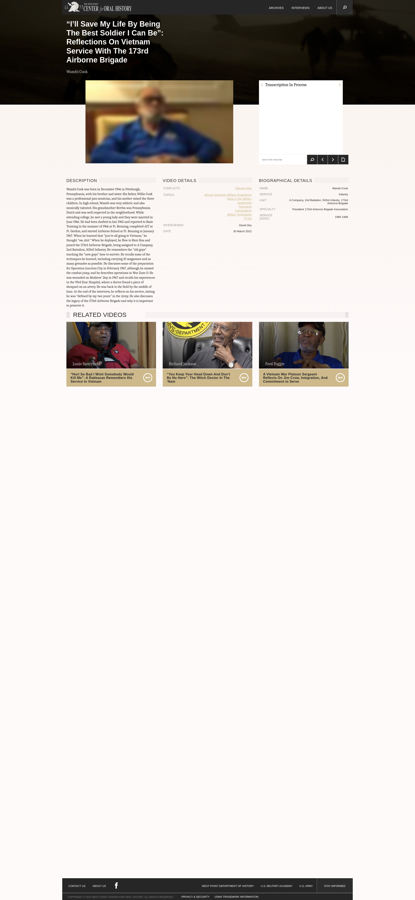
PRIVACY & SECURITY (196, 896)
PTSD (248, 218)
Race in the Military (239, 198)
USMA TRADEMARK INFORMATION (236, 896)
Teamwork (245, 206)
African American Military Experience (228, 195)
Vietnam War (243, 188)
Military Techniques (239, 214)
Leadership (244, 202)
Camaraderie (243, 210)
